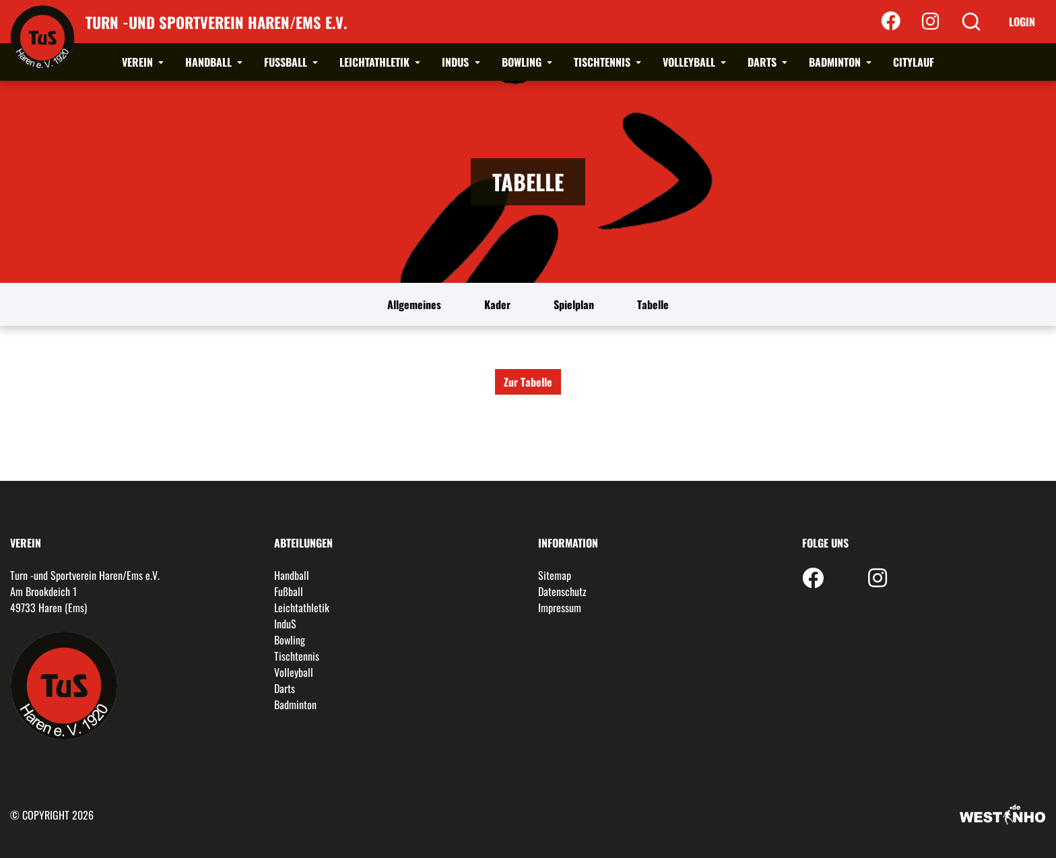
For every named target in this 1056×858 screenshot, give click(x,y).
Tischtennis (603, 62)
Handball (209, 62)
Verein (139, 62)
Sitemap (554, 575)
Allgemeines (414, 304)
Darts (763, 62)
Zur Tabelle (528, 382)
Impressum (559, 607)
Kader (497, 304)
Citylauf (913, 62)
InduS (456, 62)
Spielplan (574, 304)
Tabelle (653, 304)
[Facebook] (890, 21)
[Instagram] (930, 21)
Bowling (523, 62)
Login (1022, 21)
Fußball (287, 62)
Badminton (836, 62)
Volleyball (690, 62)
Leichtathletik (375, 62)
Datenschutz (562, 591)
